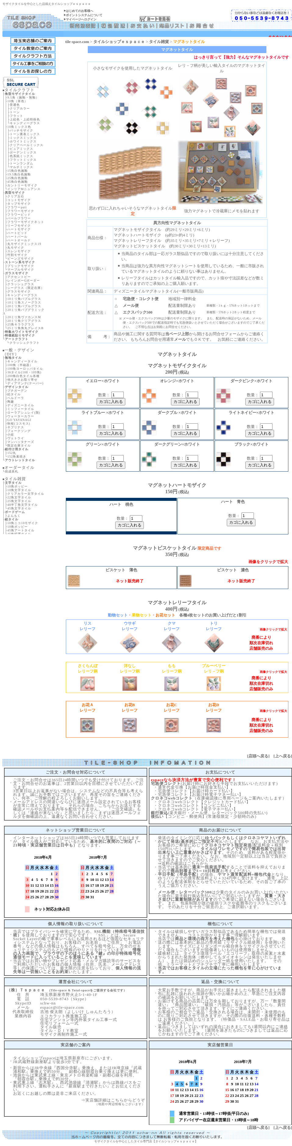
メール (180, 339)
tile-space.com (77, 41)
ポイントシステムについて (84, 15)
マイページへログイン (81, 19)
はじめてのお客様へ (79, 11)
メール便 (131, 305)
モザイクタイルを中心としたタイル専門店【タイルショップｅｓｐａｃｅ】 (146, 1141)
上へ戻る (283, 756)
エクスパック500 (138, 312)
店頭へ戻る (258, 756)
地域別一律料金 (182, 298)
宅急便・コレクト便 (140, 298)
